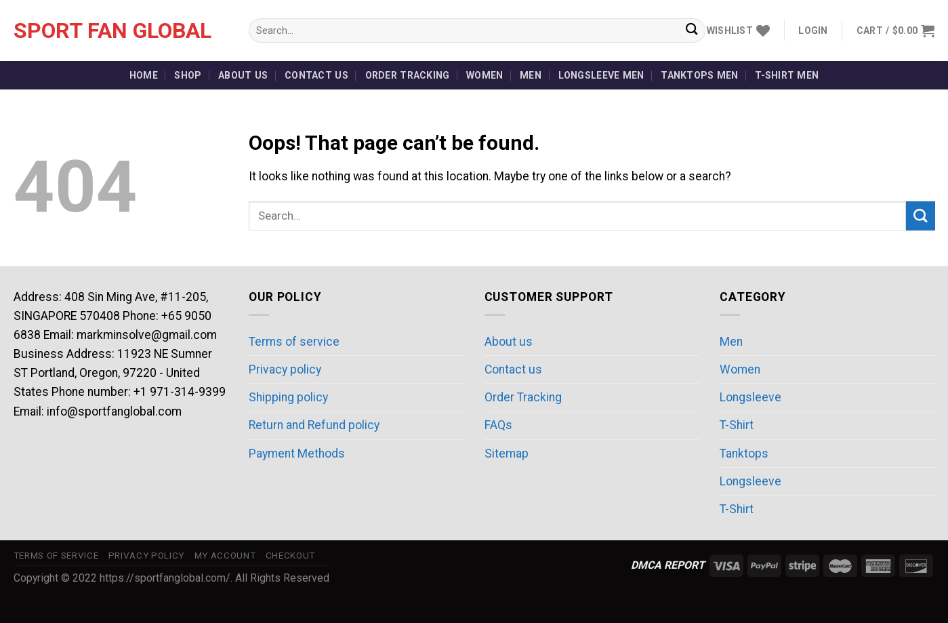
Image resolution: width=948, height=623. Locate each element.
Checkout (290, 555)
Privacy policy (285, 369)
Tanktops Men (699, 75)
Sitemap (507, 453)
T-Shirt (737, 425)
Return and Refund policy (314, 425)
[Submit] (691, 30)
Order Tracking (407, 75)
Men (530, 75)
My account (225, 555)
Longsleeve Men (601, 75)
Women (484, 75)
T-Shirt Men (787, 75)
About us (243, 75)
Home (143, 75)
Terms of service (294, 341)
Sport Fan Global (112, 30)
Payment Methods (297, 453)
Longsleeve (750, 397)
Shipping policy (288, 397)
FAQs (498, 425)
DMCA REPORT (668, 565)
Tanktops (744, 453)
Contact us (316, 75)
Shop (187, 75)
